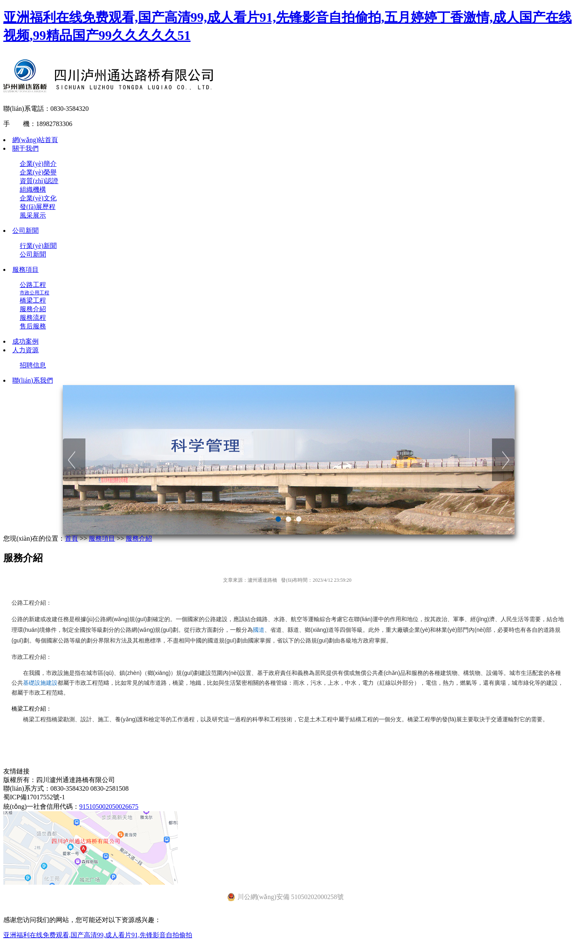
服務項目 (25, 269)
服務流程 (33, 317)
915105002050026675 (108, 806)
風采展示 (33, 215)
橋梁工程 (33, 300)
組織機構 (33, 189)
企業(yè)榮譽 (38, 172)
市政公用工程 (34, 293)
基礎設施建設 (40, 682)
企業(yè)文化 (38, 198)
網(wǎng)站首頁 (35, 139)
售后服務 (33, 326)
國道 (258, 629)
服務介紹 (33, 308)
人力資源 (25, 349)
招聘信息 (33, 365)
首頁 (71, 538)
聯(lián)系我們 (32, 380)
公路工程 (33, 284)
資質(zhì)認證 (39, 180)
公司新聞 (25, 230)
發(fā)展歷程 (37, 206)
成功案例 (25, 341)
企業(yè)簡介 (38, 163)
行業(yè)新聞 (38, 245)
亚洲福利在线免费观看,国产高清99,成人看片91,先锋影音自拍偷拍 (97, 935)
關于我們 (25, 148)
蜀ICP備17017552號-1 (34, 797)
